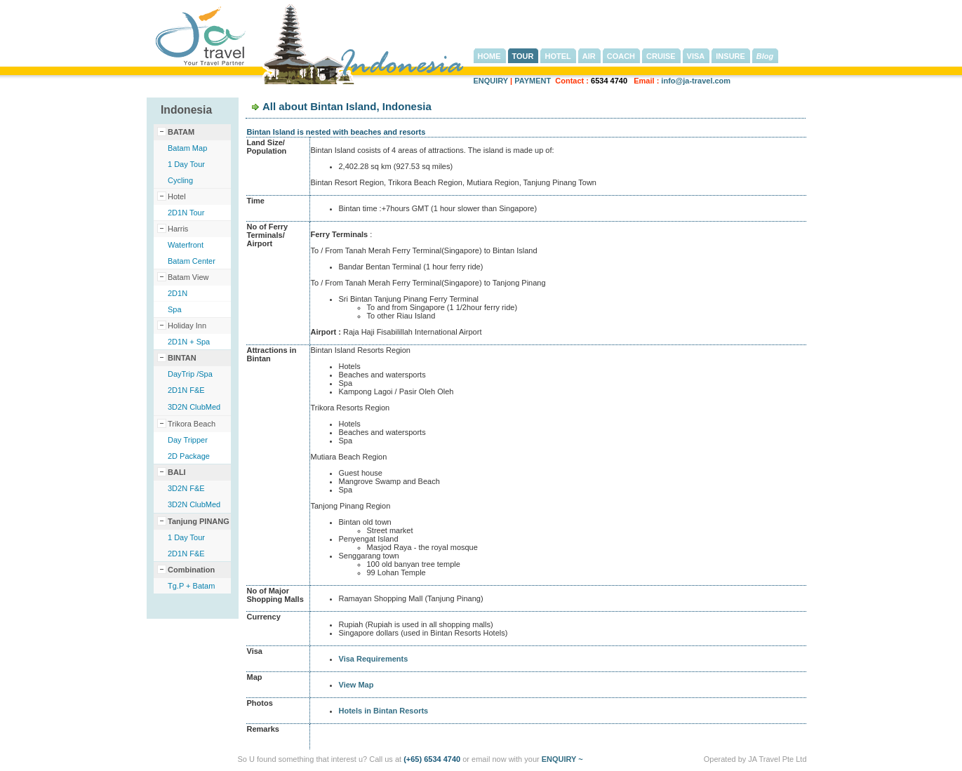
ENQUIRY (491, 80)
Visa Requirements (373, 659)
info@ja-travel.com (695, 80)
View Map (356, 685)
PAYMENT (532, 80)
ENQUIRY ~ (562, 759)
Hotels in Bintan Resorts (384, 710)
